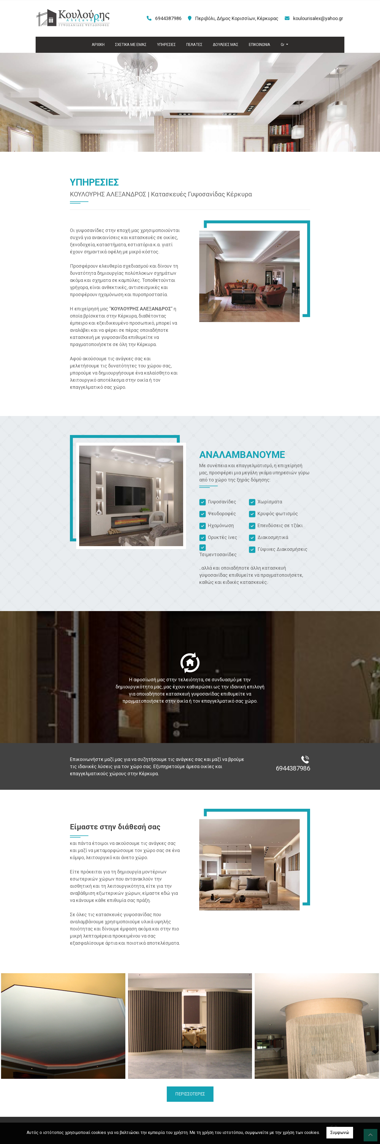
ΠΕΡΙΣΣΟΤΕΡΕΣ (190, 1093)
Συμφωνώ (339, 1132)
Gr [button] (283, 44)
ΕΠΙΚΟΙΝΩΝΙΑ (259, 44)
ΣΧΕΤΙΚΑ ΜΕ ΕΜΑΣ (130, 44)
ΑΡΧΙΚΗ (98, 44)
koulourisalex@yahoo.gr (318, 18)
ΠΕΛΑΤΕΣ (194, 44)
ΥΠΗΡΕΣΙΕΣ (166, 44)
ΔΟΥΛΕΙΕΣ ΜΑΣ (225, 44)
